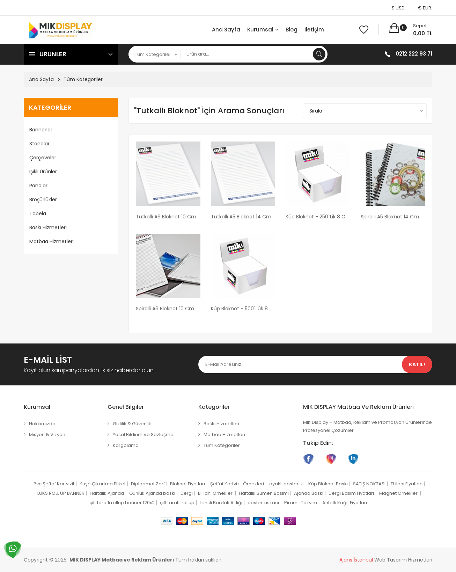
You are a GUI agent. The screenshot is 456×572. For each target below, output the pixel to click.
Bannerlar (40, 129)
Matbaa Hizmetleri (51, 241)
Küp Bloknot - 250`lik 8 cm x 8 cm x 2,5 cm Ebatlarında (318, 216)
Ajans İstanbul (356, 559)
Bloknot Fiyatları (187, 484)
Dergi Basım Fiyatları (351, 493)
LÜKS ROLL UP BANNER (60, 493)
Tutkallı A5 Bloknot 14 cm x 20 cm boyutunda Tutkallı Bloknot (243, 216)
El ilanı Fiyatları (406, 484)
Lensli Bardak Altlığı (221, 502)
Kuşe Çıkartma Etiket (103, 484)
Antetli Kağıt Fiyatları (344, 502)
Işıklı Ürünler (43, 171)
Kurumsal (263, 29)
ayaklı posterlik (286, 484)
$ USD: (399, 8)
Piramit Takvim (300, 502)
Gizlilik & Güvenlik (132, 423)
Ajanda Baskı (308, 493)
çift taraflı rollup (177, 502)
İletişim (314, 29)
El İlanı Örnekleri (216, 493)
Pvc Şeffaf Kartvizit (54, 484)
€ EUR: (425, 8)
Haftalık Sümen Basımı (264, 493)
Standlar (39, 143)
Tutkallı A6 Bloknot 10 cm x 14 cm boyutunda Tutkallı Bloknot (168, 216)
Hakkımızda (42, 423)
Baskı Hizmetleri (48, 227)
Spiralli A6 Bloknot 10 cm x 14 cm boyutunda (168, 308)
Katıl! (417, 364)
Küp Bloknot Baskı (328, 484)
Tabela (37, 213)
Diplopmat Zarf (148, 484)
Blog (291, 29)
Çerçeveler (42, 157)
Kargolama (126, 445)
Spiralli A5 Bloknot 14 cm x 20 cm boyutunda (393, 216)
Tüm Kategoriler (83, 79)
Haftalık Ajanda (107, 493)
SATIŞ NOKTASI (369, 484)
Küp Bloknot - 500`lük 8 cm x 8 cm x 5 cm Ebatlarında (243, 308)
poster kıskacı (263, 502)
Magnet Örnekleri (399, 493)
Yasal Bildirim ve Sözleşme (143, 434)
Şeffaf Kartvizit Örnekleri (237, 484)
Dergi (187, 493)
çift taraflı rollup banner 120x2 (122, 502)
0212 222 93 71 (414, 53)
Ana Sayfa (226, 29)
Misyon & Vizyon (47, 434)
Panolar (38, 185)
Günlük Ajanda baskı (152, 493)
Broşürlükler (43, 199)
